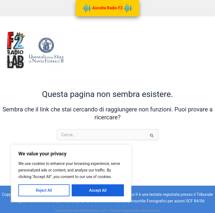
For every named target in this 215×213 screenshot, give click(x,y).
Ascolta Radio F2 (107, 8)
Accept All (97, 190)
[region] (71, 173)
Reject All (44, 190)
